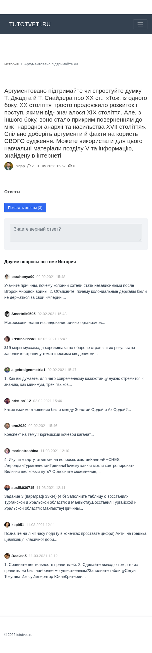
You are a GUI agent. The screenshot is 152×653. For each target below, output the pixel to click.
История (11, 64)
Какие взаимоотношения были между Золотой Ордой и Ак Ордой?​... (67, 409)
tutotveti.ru (30, 24)
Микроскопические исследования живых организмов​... (54, 322)
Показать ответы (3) (25, 207)
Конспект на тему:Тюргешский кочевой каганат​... (49, 434)
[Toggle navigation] (140, 24)
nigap (20, 166)
